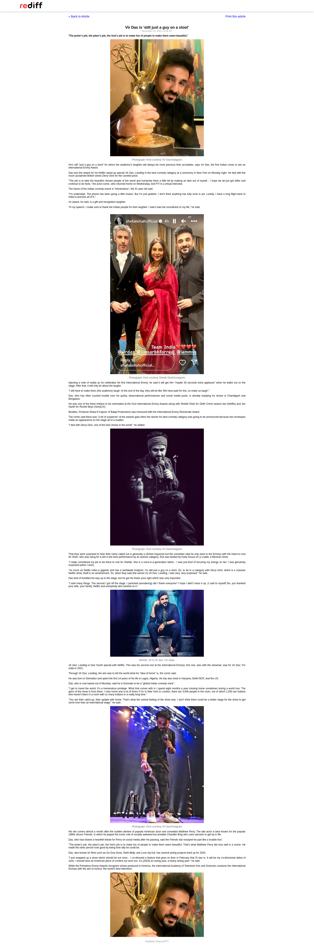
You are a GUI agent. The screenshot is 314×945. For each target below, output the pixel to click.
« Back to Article (79, 16)
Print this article (235, 16)
